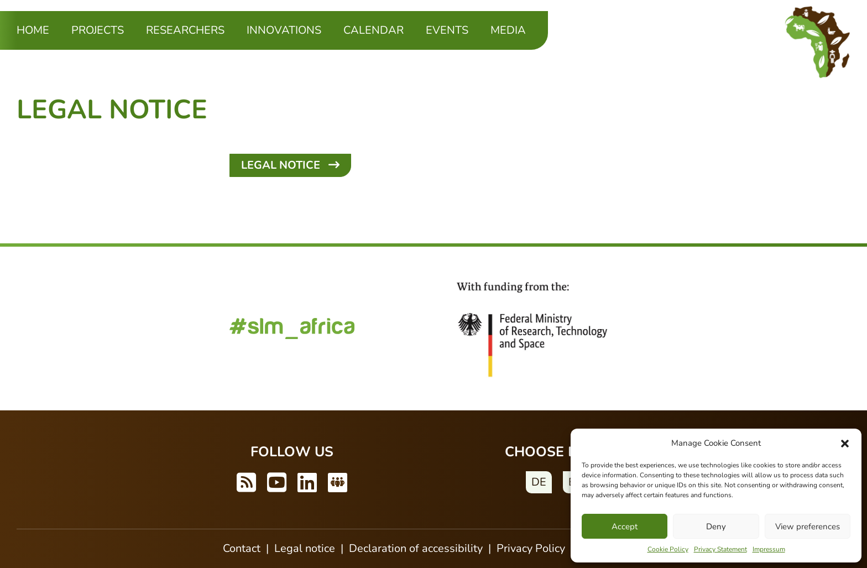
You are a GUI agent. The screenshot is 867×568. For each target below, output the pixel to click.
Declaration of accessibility (416, 548)
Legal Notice (290, 165)
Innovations (284, 30)
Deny (716, 526)
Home (33, 30)
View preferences (807, 526)
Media (508, 30)
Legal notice (304, 548)
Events (447, 30)
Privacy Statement (720, 549)
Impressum (769, 549)
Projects (97, 30)
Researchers (185, 30)
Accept (625, 526)
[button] (844, 443)
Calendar (373, 30)
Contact (241, 548)
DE (538, 482)
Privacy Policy (531, 548)
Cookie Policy (667, 549)
